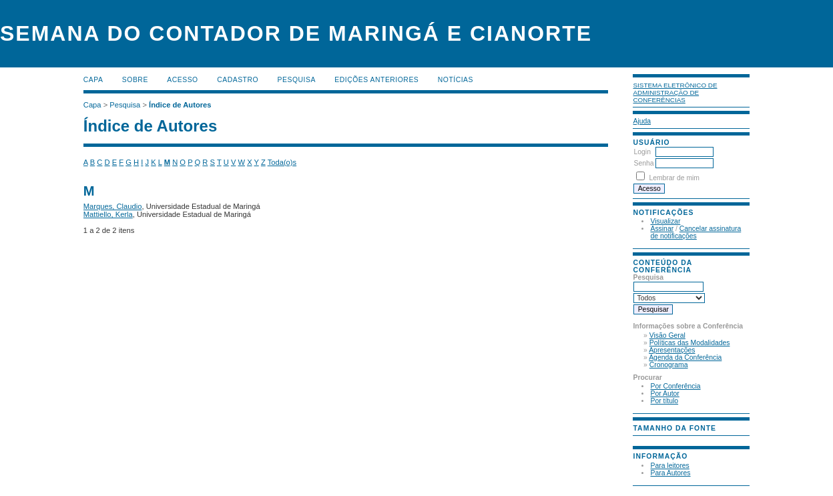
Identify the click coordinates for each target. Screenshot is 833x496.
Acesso (182, 79)
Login (641, 152)
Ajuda (642, 121)
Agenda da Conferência (685, 357)
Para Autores (670, 473)
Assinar (661, 228)
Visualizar (665, 221)
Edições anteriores (376, 79)
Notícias (455, 79)
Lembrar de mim (674, 178)
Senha (643, 163)
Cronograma (668, 364)
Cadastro (237, 79)
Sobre (135, 79)
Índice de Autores (180, 105)
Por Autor (664, 393)
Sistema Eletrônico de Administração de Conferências (675, 92)
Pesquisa (297, 79)
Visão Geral (667, 335)
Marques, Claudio (112, 206)
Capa (93, 79)
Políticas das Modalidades (689, 342)
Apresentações (672, 350)
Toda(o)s (282, 162)
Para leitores (669, 465)
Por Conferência (675, 386)
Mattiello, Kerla (108, 214)
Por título (664, 401)
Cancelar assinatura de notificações (695, 232)
